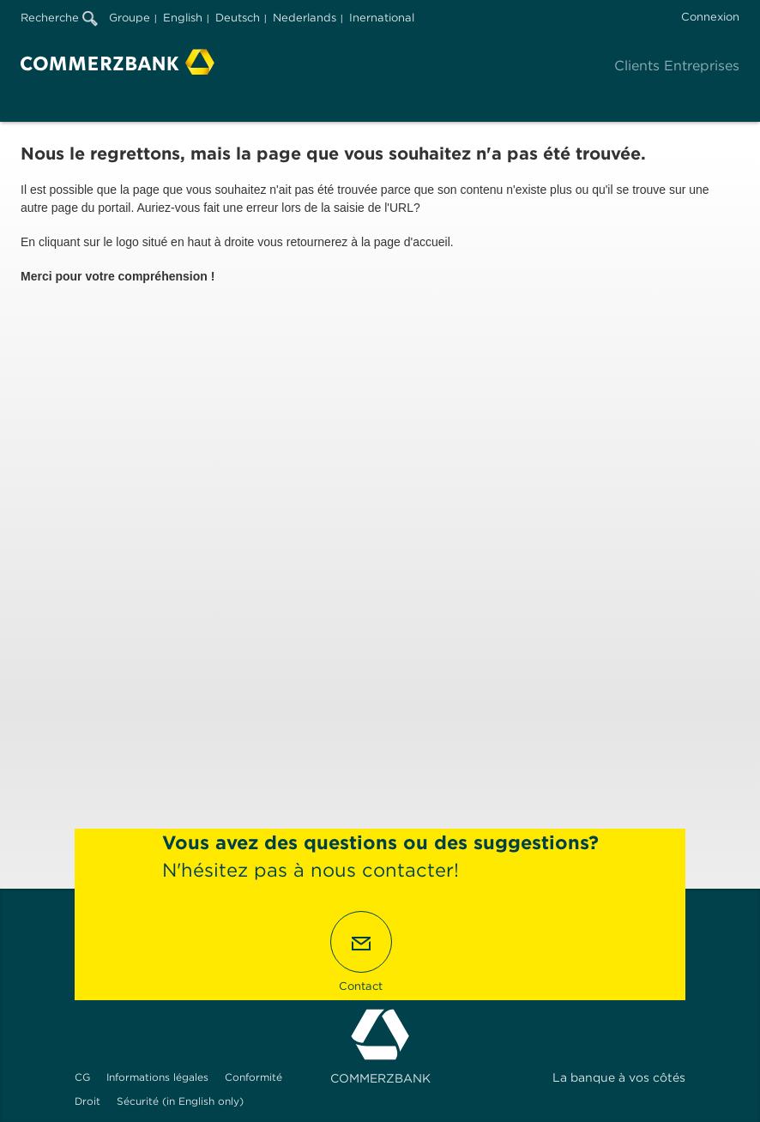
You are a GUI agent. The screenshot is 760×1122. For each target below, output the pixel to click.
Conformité (253, 1077)
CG (82, 1077)
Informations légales (157, 1077)
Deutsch (237, 17)
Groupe (129, 17)
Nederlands (304, 17)
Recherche (59, 17)
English (182, 17)
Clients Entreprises (676, 65)
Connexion (710, 16)
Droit (87, 1101)
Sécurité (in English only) (180, 1101)
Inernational (381, 17)
